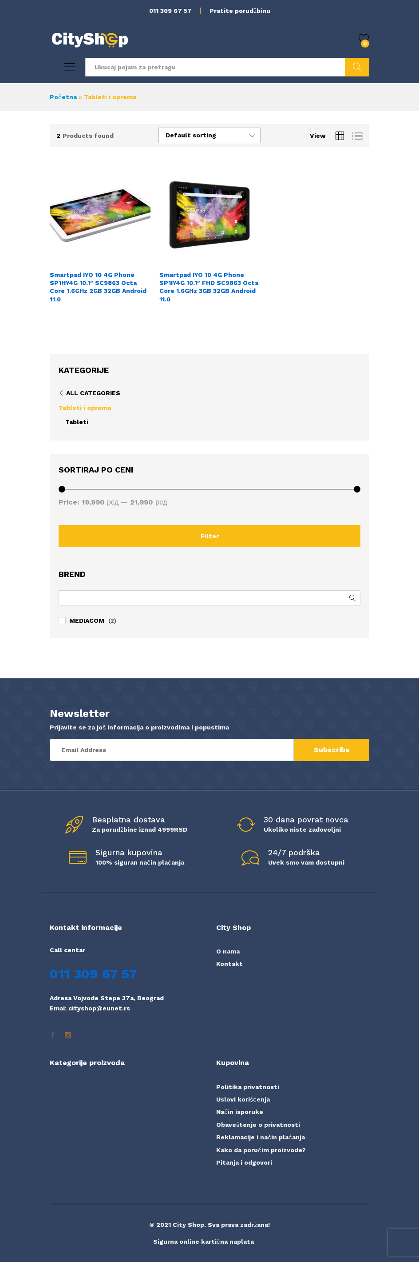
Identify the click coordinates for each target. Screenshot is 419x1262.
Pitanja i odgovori (244, 1162)
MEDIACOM (86, 620)
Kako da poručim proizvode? (261, 1150)
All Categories (93, 393)
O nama (228, 951)
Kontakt (229, 963)
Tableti (76, 421)
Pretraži (357, 67)
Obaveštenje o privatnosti (258, 1124)
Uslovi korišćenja (243, 1099)
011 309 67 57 (170, 10)
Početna (63, 96)
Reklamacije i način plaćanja (260, 1137)
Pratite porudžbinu (240, 10)
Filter (210, 536)
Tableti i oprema (85, 407)
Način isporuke (239, 1111)
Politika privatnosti (247, 1086)
